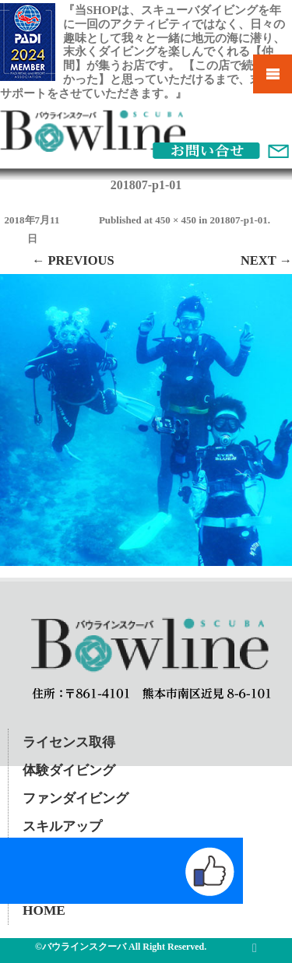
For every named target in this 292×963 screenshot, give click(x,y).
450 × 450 (175, 220)
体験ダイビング (69, 770)
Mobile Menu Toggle (272, 73)
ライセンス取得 (69, 742)
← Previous (73, 260)
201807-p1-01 (238, 220)
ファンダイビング (75, 798)
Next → (266, 260)
